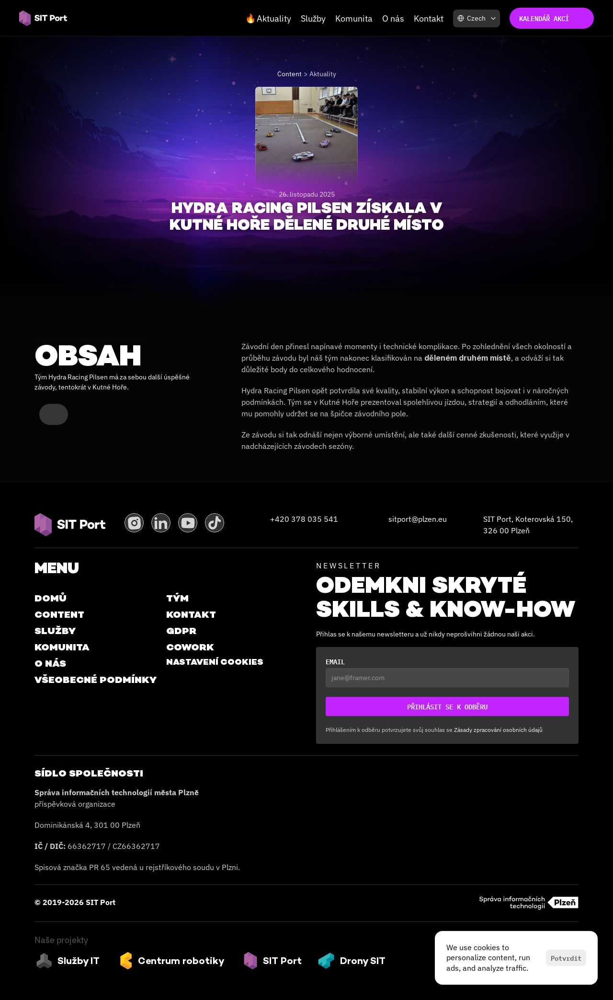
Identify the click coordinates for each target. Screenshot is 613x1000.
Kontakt (428, 18)
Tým (177, 598)
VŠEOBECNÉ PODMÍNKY (95, 679)
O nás (393, 18)
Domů (50, 598)
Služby (313, 18)
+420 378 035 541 (304, 519)
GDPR (181, 630)
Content (289, 74)
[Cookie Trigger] (214, 662)
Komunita (354, 18)
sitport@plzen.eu (417, 519)
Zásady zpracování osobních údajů (498, 729)
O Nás (50, 663)
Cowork (190, 647)
